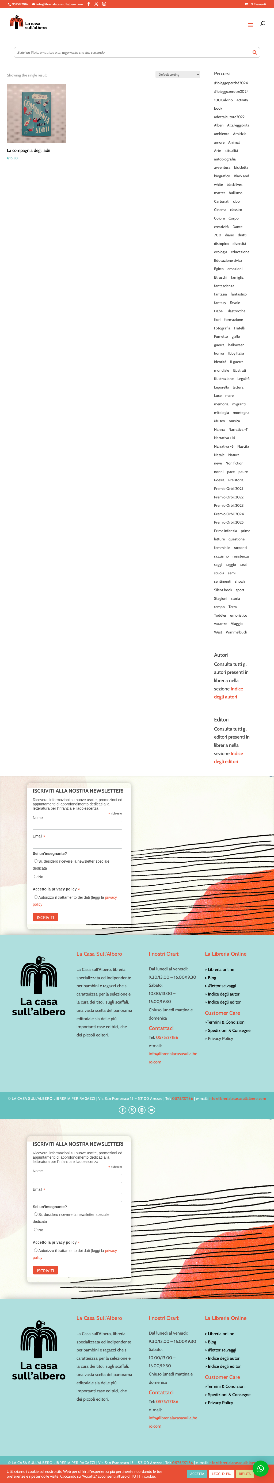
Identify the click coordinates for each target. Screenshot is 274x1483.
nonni (218, 471)
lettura (238, 387)
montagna (241, 412)
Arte (217, 150)
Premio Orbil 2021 (228, 488)
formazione (233, 319)
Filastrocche (235, 311)
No (40, 877)
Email (39, 836)
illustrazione (224, 378)
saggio (231, 564)
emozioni (234, 268)
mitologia (221, 412)
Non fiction (234, 463)
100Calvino (223, 100)
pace (231, 471)
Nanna (219, 429)
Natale (219, 454)
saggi (218, 564)
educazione (240, 251)
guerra (219, 345)
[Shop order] (177, 74)
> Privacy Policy (219, 1402)
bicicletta (241, 167)
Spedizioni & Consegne (229, 1030)
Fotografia (222, 328)
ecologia (220, 251)
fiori (217, 319)
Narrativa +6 (224, 446)
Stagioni (220, 598)
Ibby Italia (236, 353)
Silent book (223, 589)
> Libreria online (219, 969)
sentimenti (222, 581)
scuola (219, 573)
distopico (221, 243)
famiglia (237, 277)
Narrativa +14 (224, 437)
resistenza (241, 556)
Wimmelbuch (236, 632)
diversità (239, 243)
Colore (219, 218)
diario (229, 235)
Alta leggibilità (238, 125)
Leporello (221, 387)
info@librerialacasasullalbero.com (237, 1098)
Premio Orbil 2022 (228, 497)
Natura (233, 454)
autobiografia (225, 159)
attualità (231, 150)
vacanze (220, 623)
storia (235, 598)
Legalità (243, 378)
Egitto (219, 268)
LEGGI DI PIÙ (221, 1474)
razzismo (221, 556)
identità (220, 361)
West (218, 632)
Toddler (220, 615)
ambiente (221, 133)
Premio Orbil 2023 (229, 505)
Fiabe (218, 311)
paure (243, 471)
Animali (234, 142)
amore (219, 142)
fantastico (239, 294)
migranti (239, 404)
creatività (221, 226)
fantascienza (224, 285)
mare (229, 395)
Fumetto (221, 336)
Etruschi (220, 277)
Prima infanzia (225, 530)
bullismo (235, 192)
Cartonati (221, 201)
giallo (236, 336)
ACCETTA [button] (197, 1474)
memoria (221, 404)
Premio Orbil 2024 (229, 514)
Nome (38, 818)
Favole (235, 302)
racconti (240, 547)
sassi (243, 564)
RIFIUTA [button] (245, 1474)
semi (231, 573)
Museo (219, 420)
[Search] (254, 52)
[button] (261, 1469)
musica (234, 420)
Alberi (218, 125)
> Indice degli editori (223, 1002)
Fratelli (239, 328)
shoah (240, 581)
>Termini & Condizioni (225, 1022)
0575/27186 (167, 1037)
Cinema (220, 209)
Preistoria (235, 480)
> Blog (210, 977)
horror (219, 353)
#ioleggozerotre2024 (231, 91)
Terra (233, 606)
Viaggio (237, 623)
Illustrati (239, 370)
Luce (218, 395)
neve (218, 463)
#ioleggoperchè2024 (231, 82)
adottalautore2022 (229, 116)
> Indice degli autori (223, 994)
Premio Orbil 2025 (229, 522)
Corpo (234, 218)
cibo (236, 201)
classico (236, 209)
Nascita (243, 446)
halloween (236, 345)
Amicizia (239, 133)
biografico (222, 176)
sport (240, 589)
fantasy (220, 302)
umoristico (238, 615)
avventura (222, 167)
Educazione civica (228, 260)
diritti (242, 235)
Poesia (219, 480)
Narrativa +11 (239, 429)
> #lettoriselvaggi (220, 985)
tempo (219, 606)
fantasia (220, 294)
